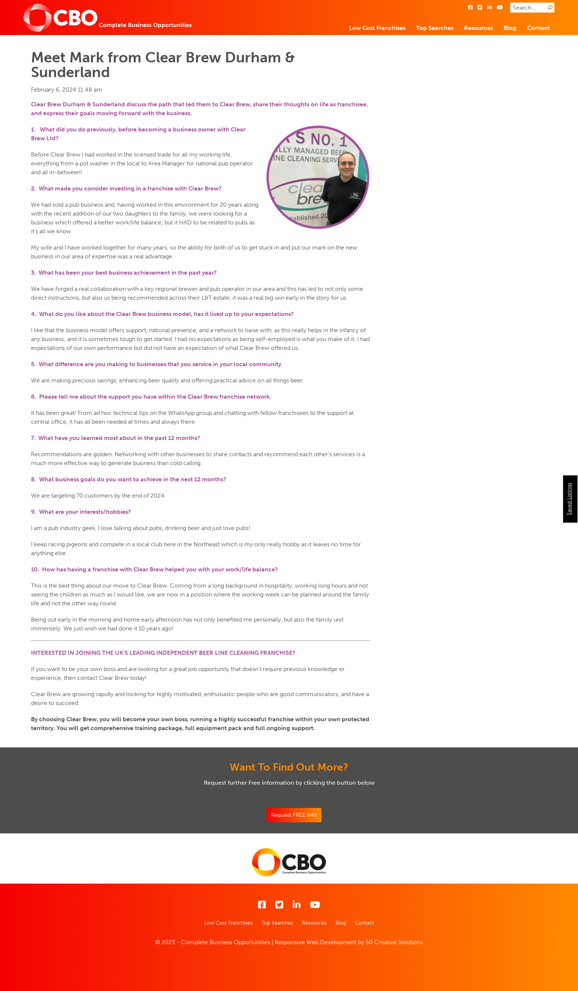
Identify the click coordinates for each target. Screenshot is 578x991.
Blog (510, 27)
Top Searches (434, 27)
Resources (478, 27)
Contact (538, 27)
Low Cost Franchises (377, 27)
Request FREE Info (294, 815)
